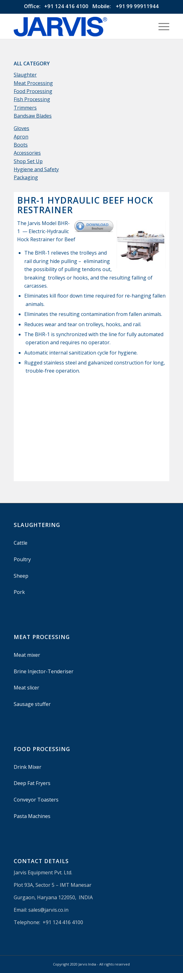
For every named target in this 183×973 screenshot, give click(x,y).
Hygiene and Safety (36, 169)
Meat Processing (33, 83)
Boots (21, 144)
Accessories (27, 152)
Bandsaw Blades (33, 115)
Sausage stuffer (32, 704)
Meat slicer (26, 687)
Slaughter (25, 74)
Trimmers (25, 107)
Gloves (21, 128)
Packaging (26, 177)
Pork (19, 592)
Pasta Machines (32, 816)
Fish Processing (32, 99)
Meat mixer (27, 654)
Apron (21, 136)
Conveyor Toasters (36, 799)
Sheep (21, 575)
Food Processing (33, 91)
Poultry (22, 559)
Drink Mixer (27, 767)
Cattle (20, 542)
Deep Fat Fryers (32, 783)
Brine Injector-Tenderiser (43, 671)
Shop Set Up (28, 161)
